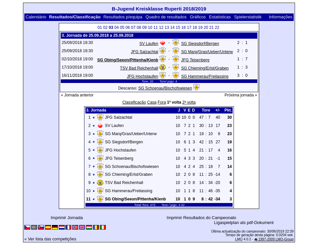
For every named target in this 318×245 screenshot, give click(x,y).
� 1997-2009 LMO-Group (274, 239)
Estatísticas (220, 16)
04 (116, 27)
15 (178, 27)
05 (122, 27)
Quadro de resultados (166, 16)
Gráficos (198, 16)
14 (172, 27)
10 (150, 27)
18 (195, 27)
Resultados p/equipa (123, 16)
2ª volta (189, 102)
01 (100, 27)
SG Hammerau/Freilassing (204, 76)
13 (167, 27)
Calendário (36, 16)
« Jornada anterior (77, 95)
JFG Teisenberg (195, 60)
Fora (162, 102)
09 (144, 27)
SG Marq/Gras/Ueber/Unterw (207, 52)
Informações (280, 16)
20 (206, 27)
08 (139, 27)
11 (155, 27)
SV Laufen (148, 43)
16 (183, 27)
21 (211, 27)
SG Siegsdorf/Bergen (200, 43)
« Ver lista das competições (50, 238)
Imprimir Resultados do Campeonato (201, 217)
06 (127, 27)
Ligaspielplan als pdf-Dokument (244, 222)
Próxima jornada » (240, 95)
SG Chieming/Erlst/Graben (205, 68)
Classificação (134, 102)
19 (200, 27)
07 (133, 27)
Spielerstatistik (247, 16)
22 (217, 27)
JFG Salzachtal (144, 52)
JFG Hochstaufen (142, 76)
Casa (152, 102)
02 (105, 27)
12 (161, 27)
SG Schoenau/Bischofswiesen (165, 88)
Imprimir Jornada (67, 217)
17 (189, 27)
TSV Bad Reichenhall (139, 68)
